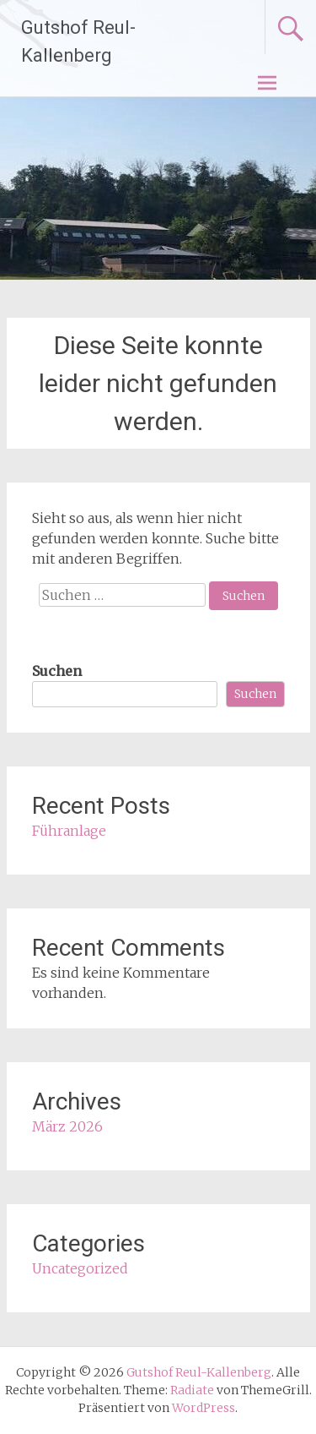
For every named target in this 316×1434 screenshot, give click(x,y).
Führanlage (69, 830)
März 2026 (67, 1126)
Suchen (57, 670)
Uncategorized (80, 1268)
